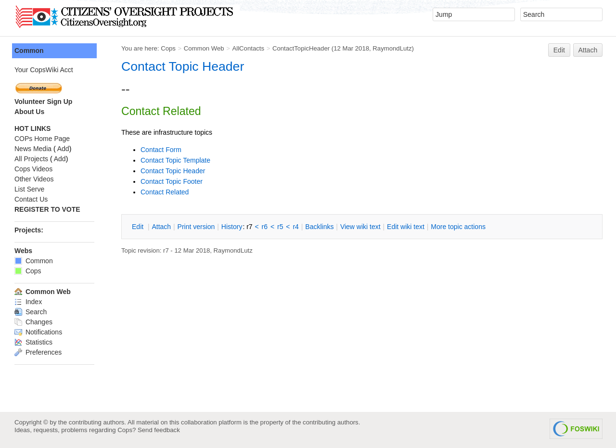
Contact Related (165, 192)
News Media (32, 149)
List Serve (29, 189)
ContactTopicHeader (301, 48)
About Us (29, 111)
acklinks (319, 226)
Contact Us (31, 199)
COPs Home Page (42, 138)
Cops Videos (33, 169)
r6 (265, 226)
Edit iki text (405, 226)
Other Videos (33, 179)
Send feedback (159, 430)
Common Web (204, 48)
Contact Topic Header (182, 66)
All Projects (31, 159)
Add (63, 149)
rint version (196, 226)
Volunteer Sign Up (43, 101)
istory (232, 226)
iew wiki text (360, 226)
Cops (168, 48)
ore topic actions (458, 226)
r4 (295, 226)
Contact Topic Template (175, 160)
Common (29, 50)
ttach (161, 226)
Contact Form (161, 150)
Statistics (33, 342)
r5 (280, 226)
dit (138, 226)
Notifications (38, 332)
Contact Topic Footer (172, 181)
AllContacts (248, 48)
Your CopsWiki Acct (43, 70)
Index (28, 302)
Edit (559, 50)
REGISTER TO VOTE (47, 209)
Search (30, 312)
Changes (33, 322)
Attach (588, 50)
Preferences (38, 352)
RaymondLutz (391, 48)
